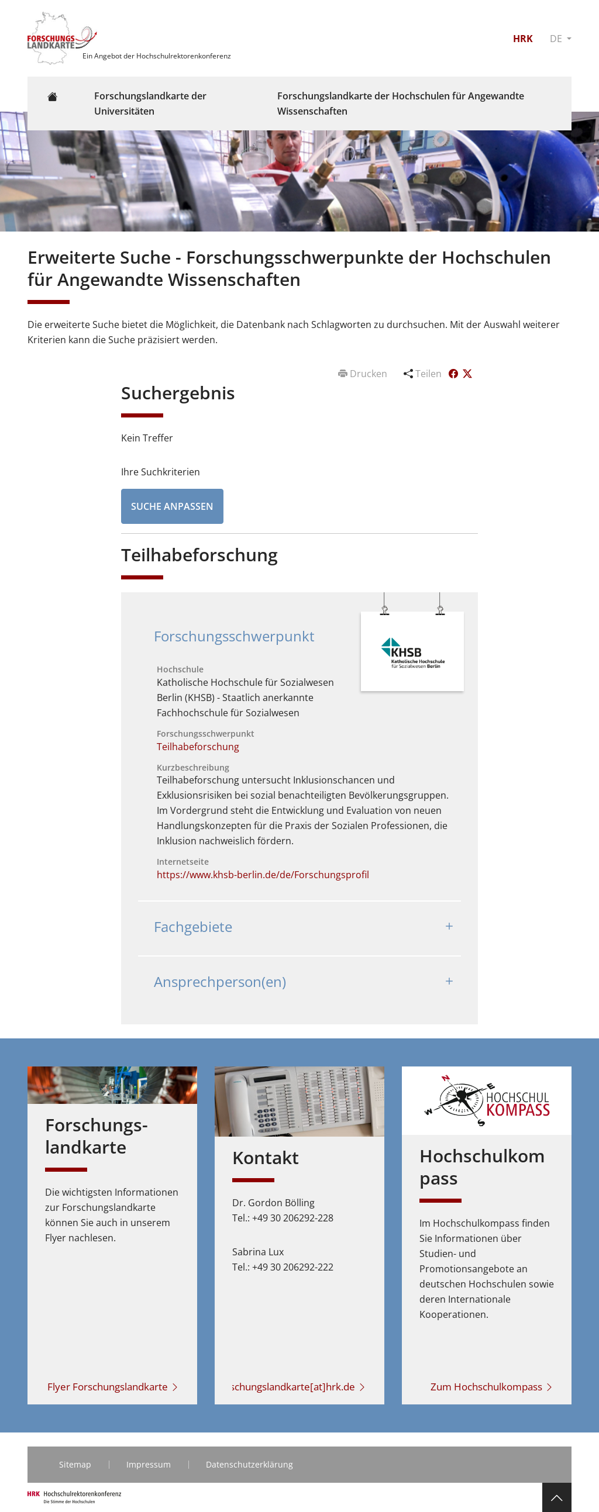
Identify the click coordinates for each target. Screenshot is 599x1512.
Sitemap (75, 1464)
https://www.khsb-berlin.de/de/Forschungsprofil (263, 874)
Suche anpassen (172, 506)
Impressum (148, 1464)
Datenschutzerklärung (249, 1464)
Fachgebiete (193, 926)
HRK (523, 38)
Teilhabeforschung (198, 746)
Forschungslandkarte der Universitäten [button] (150, 103)
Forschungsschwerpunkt (234, 635)
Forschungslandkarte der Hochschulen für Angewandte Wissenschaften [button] (400, 103)
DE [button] (557, 38)
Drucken (364, 373)
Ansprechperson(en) (220, 981)
